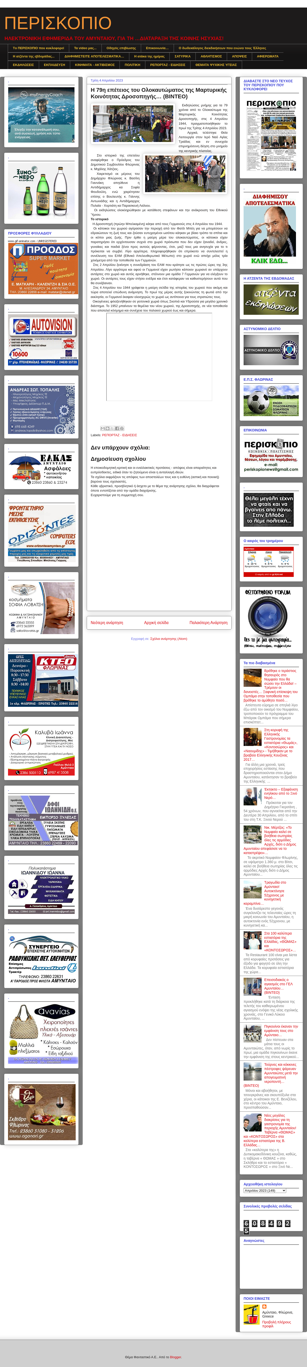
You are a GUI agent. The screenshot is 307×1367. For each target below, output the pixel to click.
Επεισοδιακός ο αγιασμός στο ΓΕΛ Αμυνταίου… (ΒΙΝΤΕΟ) (278, 986)
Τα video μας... (85, 48)
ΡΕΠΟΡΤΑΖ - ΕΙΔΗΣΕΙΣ (167, 65)
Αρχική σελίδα (156, 623)
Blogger (175, 1357)
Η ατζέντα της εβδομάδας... (34, 56)
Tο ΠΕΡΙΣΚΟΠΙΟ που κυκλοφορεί (38, 48)
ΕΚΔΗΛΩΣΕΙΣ (23, 65)
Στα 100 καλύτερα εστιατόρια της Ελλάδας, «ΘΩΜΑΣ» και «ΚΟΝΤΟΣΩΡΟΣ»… (280, 941)
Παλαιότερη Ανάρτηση (208, 623)
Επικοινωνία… (157, 48)
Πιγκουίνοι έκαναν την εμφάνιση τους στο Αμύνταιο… (281, 1030)
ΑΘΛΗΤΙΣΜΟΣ (211, 56)
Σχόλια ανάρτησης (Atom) (168, 639)
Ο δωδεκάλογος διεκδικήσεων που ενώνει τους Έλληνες (222, 48)
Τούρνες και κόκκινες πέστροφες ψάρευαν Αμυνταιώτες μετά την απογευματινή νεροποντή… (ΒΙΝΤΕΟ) (271, 1075)
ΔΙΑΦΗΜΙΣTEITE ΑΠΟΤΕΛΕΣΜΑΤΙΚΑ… (94, 56)
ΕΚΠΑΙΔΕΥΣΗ (54, 65)
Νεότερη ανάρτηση (107, 623)
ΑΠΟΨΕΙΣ (239, 56)
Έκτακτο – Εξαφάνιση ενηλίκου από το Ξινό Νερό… (281, 793)
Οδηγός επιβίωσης (121, 48)
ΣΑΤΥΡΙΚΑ (183, 56)
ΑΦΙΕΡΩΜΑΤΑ (268, 56)
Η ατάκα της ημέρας (149, 56)
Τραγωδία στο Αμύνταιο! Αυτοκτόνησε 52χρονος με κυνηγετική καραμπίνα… (265, 892)
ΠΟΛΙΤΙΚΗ (132, 65)
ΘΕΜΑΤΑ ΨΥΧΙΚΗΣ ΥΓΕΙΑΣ (216, 65)
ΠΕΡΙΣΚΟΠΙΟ (58, 23)
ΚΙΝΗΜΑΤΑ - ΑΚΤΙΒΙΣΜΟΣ (95, 65)
